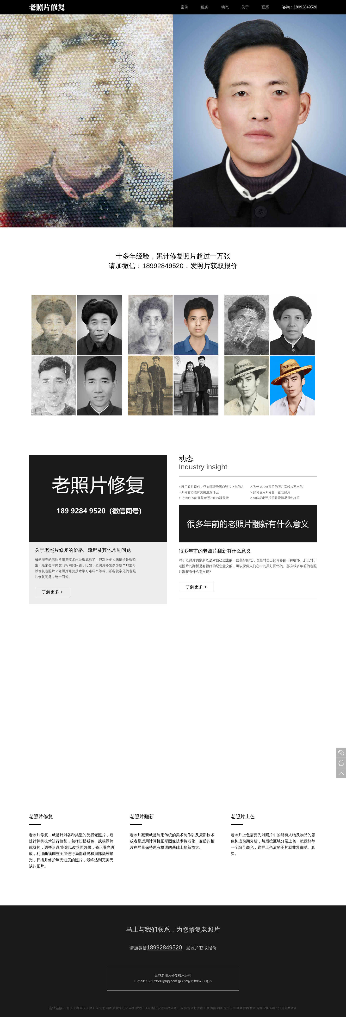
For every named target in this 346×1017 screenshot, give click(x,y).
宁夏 (266, 1008)
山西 (109, 1008)
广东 (96, 1008)
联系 (265, 7)
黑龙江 (139, 1008)
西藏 (239, 1008)
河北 (102, 1008)
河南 (187, 1008)
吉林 (131, 1008)
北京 (69, 1008)
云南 (233, 1008)
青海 (259, 1008)
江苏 (147, 1008)
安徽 (161, 1008)
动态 (225, 7)
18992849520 (164, 947)
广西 (207, 1008)
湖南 (200, 1008)
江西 (174, 1008)
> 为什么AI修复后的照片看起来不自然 (276, 487)
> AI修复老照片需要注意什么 (199, 492)
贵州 (226, 1008)
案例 (184, 7)
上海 (76, 1008)
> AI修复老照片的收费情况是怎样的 (275, 498)
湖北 (193, 1008)
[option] (173, 120)
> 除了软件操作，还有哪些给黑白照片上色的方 (211, 487)
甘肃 (252, 1008)
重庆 (83, 1008)
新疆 (272, 1008)
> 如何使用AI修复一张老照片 (270, 492)
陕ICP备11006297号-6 (195, 981)
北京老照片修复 (286, 1008)
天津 (89, 1008)
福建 (167, 1008)
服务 (205, 7)
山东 (180, 1008)
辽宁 (125, 1008)
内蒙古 (117, 1008)
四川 (220, 1008)
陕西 (246, 1008)
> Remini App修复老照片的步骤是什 (204, 498)
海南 (213, 1008)
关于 (245, 7)
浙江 (154, 1008)
